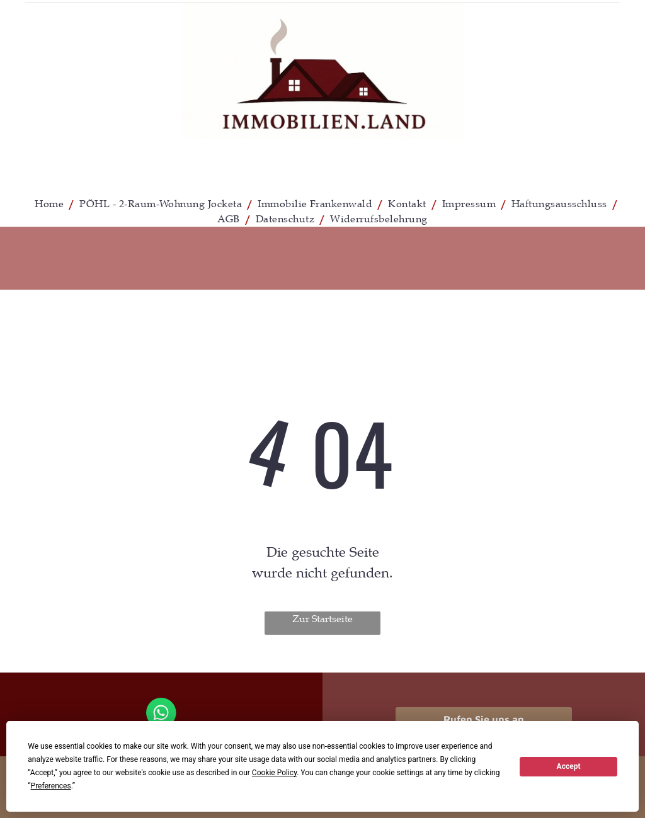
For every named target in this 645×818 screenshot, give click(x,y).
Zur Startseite (322, 619)
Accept (569, 766)
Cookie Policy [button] (274, 772)
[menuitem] (50, 204)
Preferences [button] (51, 785)
